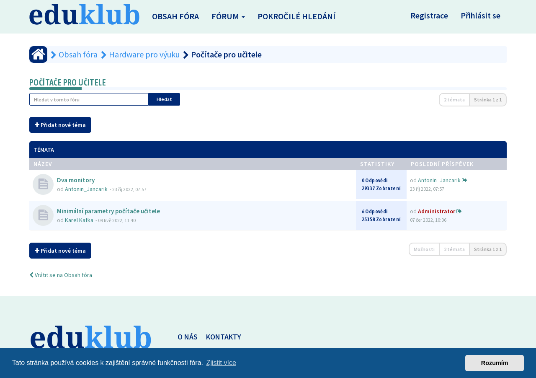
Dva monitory (76, 180)
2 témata (454, 99)
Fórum (228, 16)
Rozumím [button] (494, 363)
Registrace (429, 15)
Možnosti (424, 249)
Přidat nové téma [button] (60, 125)
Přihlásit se (480, 15)
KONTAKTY (223, 337)
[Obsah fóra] (38, 54)
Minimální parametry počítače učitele (108, 211)
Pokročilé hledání (296, 16)
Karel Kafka (79, 220)
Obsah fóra (175, 16)
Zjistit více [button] (221, 362)
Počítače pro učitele (67, 82)
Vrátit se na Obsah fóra (60, 275)
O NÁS (188, 337)
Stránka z (488, 99)
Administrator (436, 211)
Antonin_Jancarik (86, 189)
